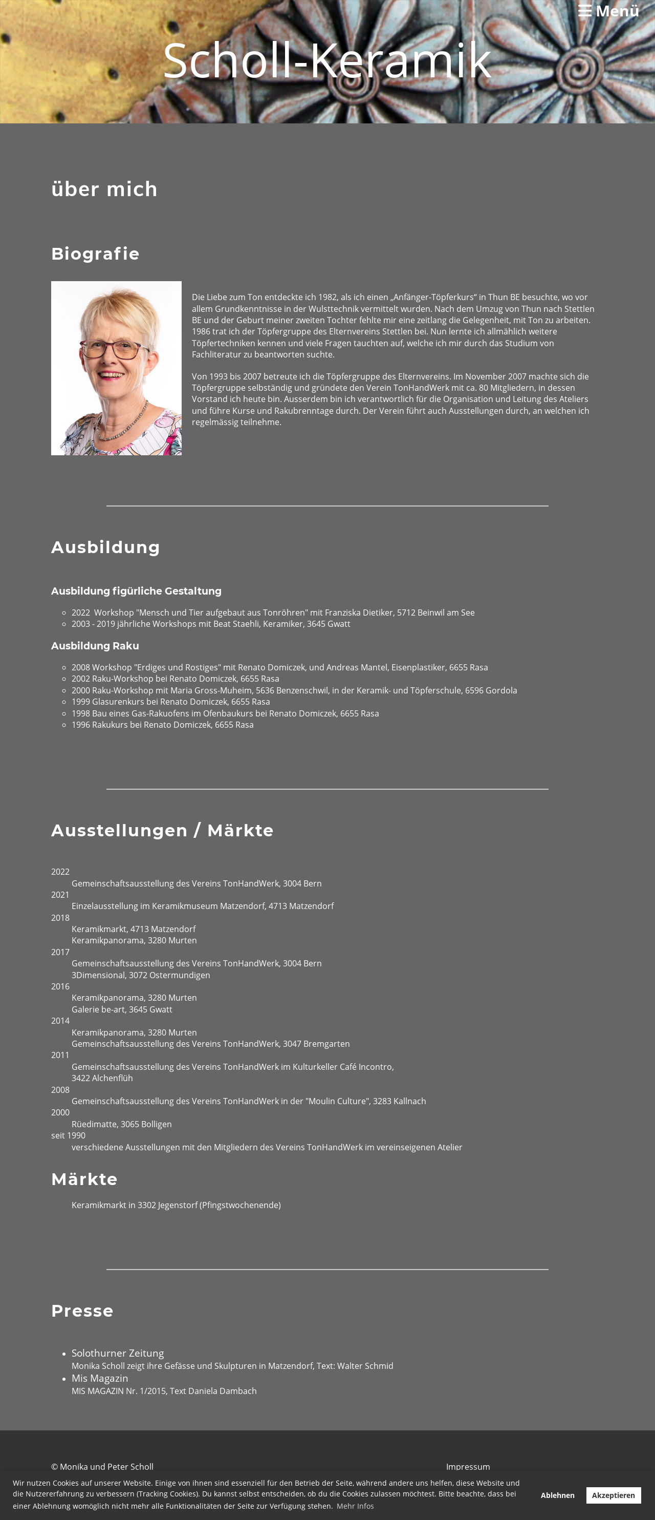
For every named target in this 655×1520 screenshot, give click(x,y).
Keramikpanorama (108, 940)
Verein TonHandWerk (407, 387)
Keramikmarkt (99, 929)
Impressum (468, 1466)
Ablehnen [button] (558, 1495)
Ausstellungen (476, 410)
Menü (609, 10)
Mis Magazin (100, 1378)
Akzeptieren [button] (613, 1495)
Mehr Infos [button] (355, 1506)
